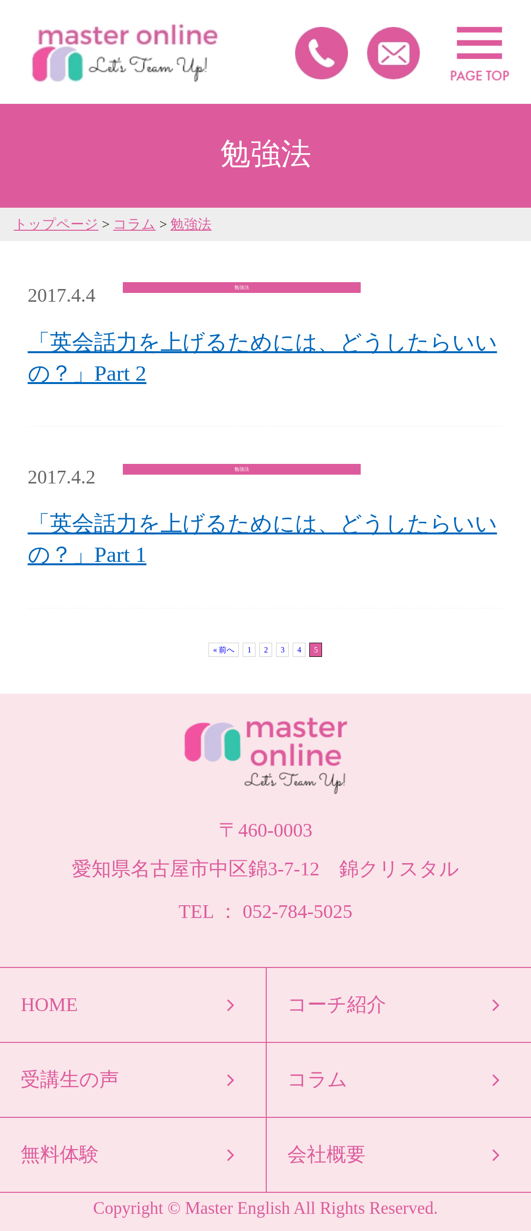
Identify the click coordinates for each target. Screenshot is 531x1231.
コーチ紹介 (336, 1004)
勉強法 (190, 224)
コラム (134, 224)
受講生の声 (70, 1079)
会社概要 (326, 1154)
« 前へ (223, 650)
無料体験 (60, 1154)
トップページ (56, 224)
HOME (49, 1004)
